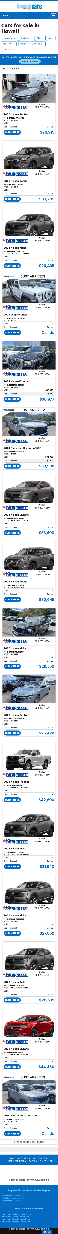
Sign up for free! (30, 61)
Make (40, 38)
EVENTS (33, 1161)
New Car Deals (41, 1158)
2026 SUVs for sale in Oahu (12, 1196)
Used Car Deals (17, 1161)
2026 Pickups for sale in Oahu (13, 1198)
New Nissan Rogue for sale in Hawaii (16, 1219)
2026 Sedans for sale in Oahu (13, 1201)
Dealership (38, 44)
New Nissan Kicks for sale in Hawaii (16, 1216)
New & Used (10, 38)
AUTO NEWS (24, 1158)
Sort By (7, 49)
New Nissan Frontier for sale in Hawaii (16, 1214)
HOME (5, 16)
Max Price (8, 44)
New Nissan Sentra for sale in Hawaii (16, 1221)
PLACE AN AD (46, 1161)
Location (23, 44)
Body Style (27, 38)
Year (51, 38)
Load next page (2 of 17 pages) (29, 1142)
